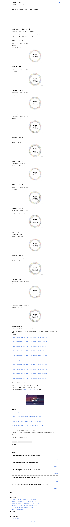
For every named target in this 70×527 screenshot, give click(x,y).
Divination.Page (17, 2)
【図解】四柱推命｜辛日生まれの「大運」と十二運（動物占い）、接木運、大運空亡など (29, 369)
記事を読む (56, 459)
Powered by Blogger (35, 521)
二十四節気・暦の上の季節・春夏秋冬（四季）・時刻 (22, 507)
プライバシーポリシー (16, 518)
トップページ (14, 494)
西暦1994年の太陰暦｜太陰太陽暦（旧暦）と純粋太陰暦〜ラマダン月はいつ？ (27, 425)
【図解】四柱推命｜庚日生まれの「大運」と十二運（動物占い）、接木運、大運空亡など (29, 364)
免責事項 (14, 513)
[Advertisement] (35, 19)
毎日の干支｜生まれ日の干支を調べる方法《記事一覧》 (23, 412)
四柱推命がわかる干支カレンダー (29, 389)
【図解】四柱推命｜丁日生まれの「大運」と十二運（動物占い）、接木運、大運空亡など (29, 350)
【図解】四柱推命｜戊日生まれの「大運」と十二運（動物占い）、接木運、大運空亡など (29, 355)
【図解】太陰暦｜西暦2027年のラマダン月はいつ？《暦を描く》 (26, 455)
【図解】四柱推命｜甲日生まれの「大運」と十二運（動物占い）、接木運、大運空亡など (29, 337)
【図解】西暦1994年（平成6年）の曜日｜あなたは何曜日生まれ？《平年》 (27, 416)
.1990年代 (14, 442)
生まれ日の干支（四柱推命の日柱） (25, 442)
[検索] (59, 3)
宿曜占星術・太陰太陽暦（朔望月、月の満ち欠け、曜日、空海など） (25, 501)
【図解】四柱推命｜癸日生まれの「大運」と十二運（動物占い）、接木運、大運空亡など (29, 378)
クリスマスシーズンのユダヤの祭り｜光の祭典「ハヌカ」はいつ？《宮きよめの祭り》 (31, 484)
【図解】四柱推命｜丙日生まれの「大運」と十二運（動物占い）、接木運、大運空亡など (29, 346)
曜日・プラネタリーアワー (17, 509)
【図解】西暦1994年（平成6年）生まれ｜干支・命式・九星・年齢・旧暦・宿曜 (27, 421)
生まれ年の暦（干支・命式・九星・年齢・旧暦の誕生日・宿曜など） (25, 505)
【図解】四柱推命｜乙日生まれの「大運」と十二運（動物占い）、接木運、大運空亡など (29, 341)
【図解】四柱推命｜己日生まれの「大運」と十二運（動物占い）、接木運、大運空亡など (29, 360)
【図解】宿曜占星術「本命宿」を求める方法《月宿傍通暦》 (25, 462)
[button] (57, 9)
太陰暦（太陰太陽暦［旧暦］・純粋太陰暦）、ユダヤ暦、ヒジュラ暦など (26, 503)
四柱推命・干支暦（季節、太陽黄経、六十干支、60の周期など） (25, 499)
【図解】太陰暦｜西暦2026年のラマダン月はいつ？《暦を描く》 (26, 469)
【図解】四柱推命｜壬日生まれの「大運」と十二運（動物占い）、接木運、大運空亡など (29, 373)
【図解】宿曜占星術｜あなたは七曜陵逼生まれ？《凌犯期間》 (26, 477)
